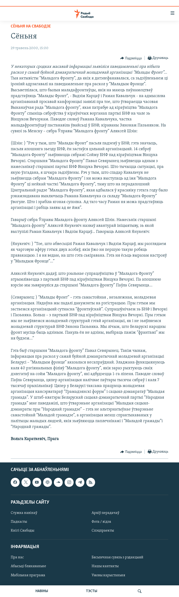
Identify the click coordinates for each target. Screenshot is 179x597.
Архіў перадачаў (105, 513)
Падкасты (19, 522)
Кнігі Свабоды (22, 531)
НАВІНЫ (41, 591)
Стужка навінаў (24, 513)
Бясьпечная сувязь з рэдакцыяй (117, 557)
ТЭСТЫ (91, 591)
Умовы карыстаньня (108, 575)
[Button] (131, 58)
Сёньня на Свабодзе (31, 26)
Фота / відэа (101, 522)
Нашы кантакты (105, 566)
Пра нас (17, 557)
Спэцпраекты (103, 531)
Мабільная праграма (28, 575)
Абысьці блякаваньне (28, 566)
